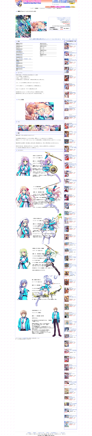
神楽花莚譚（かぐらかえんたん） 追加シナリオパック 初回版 (73, 125)
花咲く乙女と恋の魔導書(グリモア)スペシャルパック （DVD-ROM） (73, 383)
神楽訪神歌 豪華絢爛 (72, 92)
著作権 (47, 432)
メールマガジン (49, 8)
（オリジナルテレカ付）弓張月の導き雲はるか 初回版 (73, 60)
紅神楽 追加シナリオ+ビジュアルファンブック (72, 297)
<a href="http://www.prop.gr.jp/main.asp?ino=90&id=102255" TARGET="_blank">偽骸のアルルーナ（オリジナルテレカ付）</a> (60, 26)
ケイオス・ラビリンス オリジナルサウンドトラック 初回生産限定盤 (73, 329)
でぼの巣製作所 (19, 50)
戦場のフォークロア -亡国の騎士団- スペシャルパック (72, 219)
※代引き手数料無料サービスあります (63, 19)
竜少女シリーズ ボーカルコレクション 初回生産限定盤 (73, 322)
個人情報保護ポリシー (54, 432)
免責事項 (34, 432)
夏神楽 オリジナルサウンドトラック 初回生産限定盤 (73, 181)
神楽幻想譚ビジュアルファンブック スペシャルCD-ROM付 (73, 366)
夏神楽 (70, 171)
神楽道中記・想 (71, 195)
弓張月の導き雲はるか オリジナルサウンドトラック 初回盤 (73, 53)
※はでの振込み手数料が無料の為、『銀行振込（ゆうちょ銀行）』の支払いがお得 (53, 39)
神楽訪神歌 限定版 (72, 84)
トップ (32, 8)
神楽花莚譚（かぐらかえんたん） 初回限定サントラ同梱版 (73, 156)
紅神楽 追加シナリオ (72, 288)
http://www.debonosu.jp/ (20, 53)
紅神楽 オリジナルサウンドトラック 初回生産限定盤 (73, 351)
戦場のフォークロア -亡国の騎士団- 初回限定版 (72, 257)
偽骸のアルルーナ (71, 203)
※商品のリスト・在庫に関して (65, 20)
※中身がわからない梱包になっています (63, 17)
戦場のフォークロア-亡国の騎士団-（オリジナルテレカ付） (72, 250)
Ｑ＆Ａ (54, 8)
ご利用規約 (29, 432)
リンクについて (42, 8)
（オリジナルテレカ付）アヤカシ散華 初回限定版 (73, 148)
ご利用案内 (36, 8)
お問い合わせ (59, 8)
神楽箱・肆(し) (71, 76)
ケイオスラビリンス (72, 341)
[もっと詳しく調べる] (55, 4)
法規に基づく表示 (41, 432)
